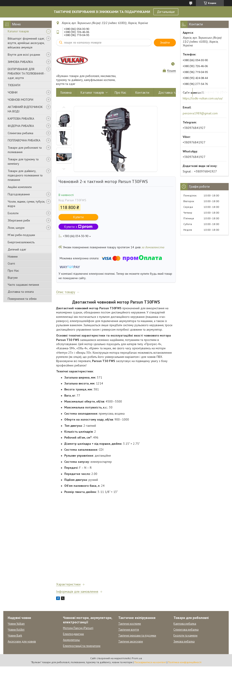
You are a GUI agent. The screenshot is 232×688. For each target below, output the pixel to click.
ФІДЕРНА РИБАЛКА (21, 126)
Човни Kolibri (16, 629)
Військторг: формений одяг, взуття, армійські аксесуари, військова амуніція (26, 43)
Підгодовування (19, 194)
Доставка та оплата (21, 292)
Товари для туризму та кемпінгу (23, 161)
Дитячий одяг (17, 249)
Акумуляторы (71, 640)
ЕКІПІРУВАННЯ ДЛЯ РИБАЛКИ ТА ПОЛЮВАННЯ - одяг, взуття (26, 73)
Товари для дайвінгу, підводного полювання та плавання (25, 175)
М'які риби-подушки (21, 235)
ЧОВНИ (12, 92)
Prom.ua (137, 658)
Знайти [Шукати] (165, 42)
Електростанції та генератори (81, 646)
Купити (78, 217)
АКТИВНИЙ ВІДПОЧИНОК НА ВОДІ (25, 109)
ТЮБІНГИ (14, 85)
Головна (66, 92)
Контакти (142, 92)
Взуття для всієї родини (24, 55)
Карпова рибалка (184, 624)
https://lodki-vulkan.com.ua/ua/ (203, 98)
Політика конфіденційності (184, 662)
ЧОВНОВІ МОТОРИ (20, 100)
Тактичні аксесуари (130, 641)
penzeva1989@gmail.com (200, 113)
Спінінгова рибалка (20, 133)
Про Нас (13, 271)
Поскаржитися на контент (150, 662)
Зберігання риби (19, 220)
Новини (13, 256)
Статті (11, 263)
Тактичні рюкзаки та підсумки (137, 635)
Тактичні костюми (129, 624)
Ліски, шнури (16, 228)
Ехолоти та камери (185, 635)
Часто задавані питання (23, 285)
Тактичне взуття (128, 629)
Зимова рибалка (184, 641)
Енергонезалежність (21, 242)
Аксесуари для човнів (22, 641)
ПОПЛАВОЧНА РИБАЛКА (24, 140)
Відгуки (13, 278)
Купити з (78, 227)
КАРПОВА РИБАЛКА (21, 119)
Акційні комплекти (20, 187)
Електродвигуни (73, 634)
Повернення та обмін (22, 299)
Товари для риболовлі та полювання (25, 150)
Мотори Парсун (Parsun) (78, 628)
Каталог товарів (18, 31)
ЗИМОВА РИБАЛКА (20, 62)
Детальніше (166, 11)
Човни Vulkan (16, 624)
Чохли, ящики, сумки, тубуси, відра (26, 203)
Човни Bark (15, 635)
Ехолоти (13, 213)
